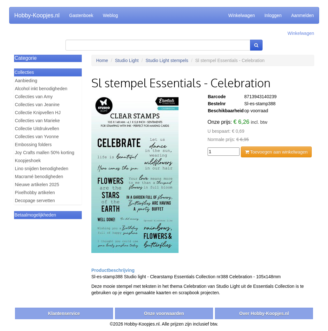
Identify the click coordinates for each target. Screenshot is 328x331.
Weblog (110, 15)
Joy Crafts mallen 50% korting (44, 152)
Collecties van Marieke (37, 120)
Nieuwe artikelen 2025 (37, 184)
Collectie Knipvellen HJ (38, 112)
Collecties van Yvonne (37, 136)
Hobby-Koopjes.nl (37, 15)
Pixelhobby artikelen (35, 192)
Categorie (26, 58)
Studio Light (127, 60)
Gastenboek (81, 15)
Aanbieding (26, 80)
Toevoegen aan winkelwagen (276, 151)
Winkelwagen (241, 15)
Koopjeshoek (28, 160)
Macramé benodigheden (39, 176)
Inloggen (273, 15)
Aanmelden (302, 15)
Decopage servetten (35, 200)
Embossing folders (33, 144)
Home (102, 60)
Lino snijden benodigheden (41, 168)
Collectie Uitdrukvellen (37, 128)
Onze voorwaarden (164, 313)
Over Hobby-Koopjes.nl (264, 313)
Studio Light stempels (167, 60)
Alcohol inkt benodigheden (41, 88)
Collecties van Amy (34, 96)
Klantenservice (64, 313)
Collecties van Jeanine (37, 104)
